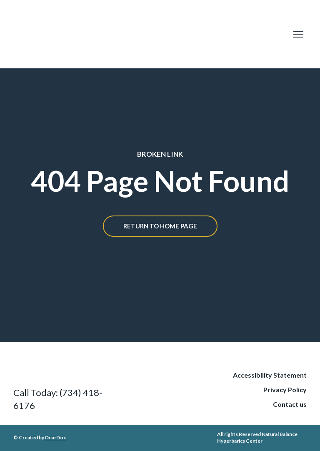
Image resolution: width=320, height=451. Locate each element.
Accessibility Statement (270, 375)
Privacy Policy (285, 389)
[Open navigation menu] (298, 34)
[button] (160, 226)
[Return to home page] (125, 34)
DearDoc (55, 437)
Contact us (290, 404)
